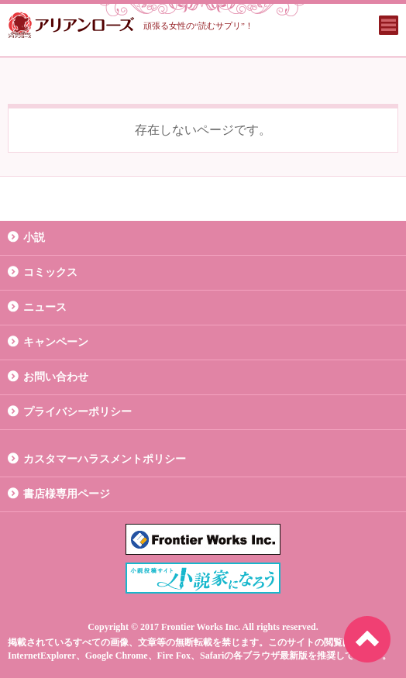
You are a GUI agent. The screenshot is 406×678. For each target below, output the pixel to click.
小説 (34, 237)
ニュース (45, 307)
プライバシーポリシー (77, 412)
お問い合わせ (55, 377)
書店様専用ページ (66, 494)
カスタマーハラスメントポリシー (104, 459)
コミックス (50, 272)
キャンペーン (55, 342)
